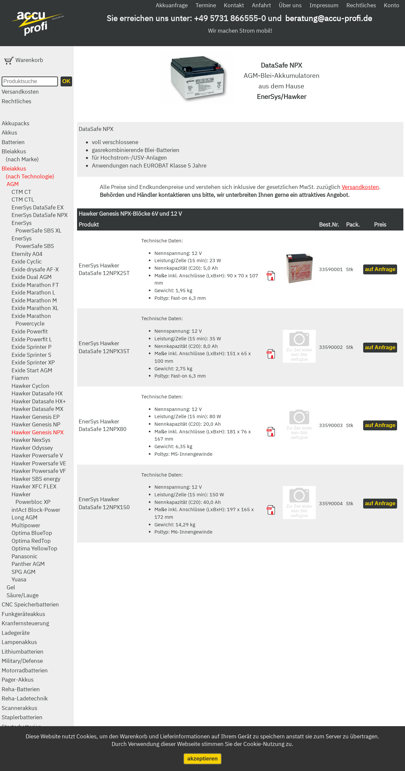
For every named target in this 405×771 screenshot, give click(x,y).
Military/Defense (22, 660)
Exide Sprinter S (31, 354)
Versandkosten (20, 91)
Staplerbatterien (22, 717)
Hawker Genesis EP (36, 416)
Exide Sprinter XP (33, 362)
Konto (391, 5)
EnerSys (22, 223)
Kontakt (234, 5)
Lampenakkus (19, 642)
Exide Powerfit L (32, 339)
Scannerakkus (19, 708)
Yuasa (19, 579)
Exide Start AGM (32, 370)
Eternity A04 (27, 254)
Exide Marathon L (33, 292)
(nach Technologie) (30, 176)
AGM (13, 184)
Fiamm (20, 378)
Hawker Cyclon (30, 385)
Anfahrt (261, 5)
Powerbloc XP (32, 502)
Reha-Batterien (21, 689)
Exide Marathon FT (35, 285)
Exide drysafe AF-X (35, 269)
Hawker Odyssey (32, 447)
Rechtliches (361, 5)
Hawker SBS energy (36, 478)
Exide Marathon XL (35, 308)
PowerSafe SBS (34, 246)
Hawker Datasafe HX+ (39, 401)
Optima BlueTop (32, 533)
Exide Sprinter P (31, 347)
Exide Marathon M (34, 300)
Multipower (26, 525)
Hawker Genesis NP (36, 424)
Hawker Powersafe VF (39, 471)
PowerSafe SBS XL (38, 230)
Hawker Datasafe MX (37, 409)
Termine (206, 5)
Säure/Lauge (23, 595)
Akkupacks (15, 123)
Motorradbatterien (25, 670)
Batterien (13, 142)
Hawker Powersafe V (37, 455)
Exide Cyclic (27, 261)
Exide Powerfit (30, 331)
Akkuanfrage (172, 5)
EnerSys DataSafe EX (38, 207)
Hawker (21, 494)
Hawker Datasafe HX (37, 393)
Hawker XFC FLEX (34, 486)
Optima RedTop (31, 540)
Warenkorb (23, 60)
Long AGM (25, 517)
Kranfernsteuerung (25, 623)
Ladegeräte (16, 632)
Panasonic (25, 556)
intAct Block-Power (36, 509)
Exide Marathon (31, 316)
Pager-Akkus (18, 679)
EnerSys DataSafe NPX (40, 215)
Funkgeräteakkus (23, 614)
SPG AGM (24, 571)
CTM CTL (23, 199)
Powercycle (29, 323)
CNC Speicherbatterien (30, 604)
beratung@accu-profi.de (328, 18)
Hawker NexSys (31, 440)
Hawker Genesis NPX (38, 432)
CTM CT (21, 192)
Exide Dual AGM (32, 277)
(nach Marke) (22, 159)
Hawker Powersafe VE (39, 463)
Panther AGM (28, 564)
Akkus (9, 132)
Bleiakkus (14, 151)
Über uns (290, 5)
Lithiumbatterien (22, 651)
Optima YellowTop (34, 548)
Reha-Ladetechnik (25, 698)
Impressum (324, 5)
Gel (11, 587)
